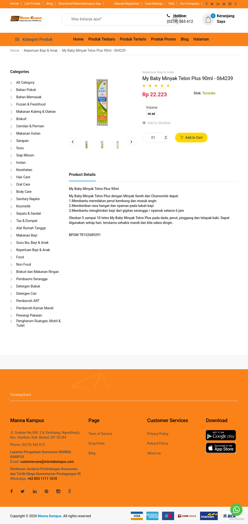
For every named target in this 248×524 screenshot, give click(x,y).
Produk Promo (163, 39)
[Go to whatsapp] (236, 510)
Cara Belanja (154, 3)
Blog (49, 3)
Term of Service (100, 434)
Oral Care (23, 184)
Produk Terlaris (133, 39)
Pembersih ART (27, 301)
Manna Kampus (50, 516)
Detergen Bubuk (28, 286)
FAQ (171, 3)
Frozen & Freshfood (31, 104)
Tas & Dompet (26, 221)
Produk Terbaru (101, 39)
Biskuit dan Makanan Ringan (37, 272)
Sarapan (22, 141)
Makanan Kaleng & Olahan (36, 112)
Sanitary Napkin (28, 199)
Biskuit (21, 119)
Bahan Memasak (28, 97)
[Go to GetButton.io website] (236, 519)
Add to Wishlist (156, 123)
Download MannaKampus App (80, 3)
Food (20, 257)
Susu (20, 148)
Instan (21, 162)
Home (14, 3)
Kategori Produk (34, 39)
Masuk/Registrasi (127, 3)
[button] (221, 19)
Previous (72, 141)
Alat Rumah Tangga (31, 228)
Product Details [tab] (82, 174)
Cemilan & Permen (30, 126)
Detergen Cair (26, 293)
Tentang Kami (20, 395)
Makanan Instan (28, 133)
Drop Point (96, 443)
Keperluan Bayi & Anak (33, 250)
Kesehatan (24, 170)
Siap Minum (25, 155)
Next (131, 141)
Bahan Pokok (26, 90)
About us (154, 453)
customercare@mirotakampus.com (47, 462)
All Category (25, 82)
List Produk (32, 3)
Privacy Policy (158, 434)
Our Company (189, 3)
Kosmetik (23, 206)
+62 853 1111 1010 (42, 479)
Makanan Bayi (26, 235)
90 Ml (151, 114)
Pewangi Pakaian (29, 315)
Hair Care (23, 177)
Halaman (201, 39)
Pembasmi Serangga (31, 279)
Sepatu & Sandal (28, 213)
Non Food (23, 264)
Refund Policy (157, 443)
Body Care (23, 192)
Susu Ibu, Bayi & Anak (32, 243)
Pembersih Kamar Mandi (35, 308)
